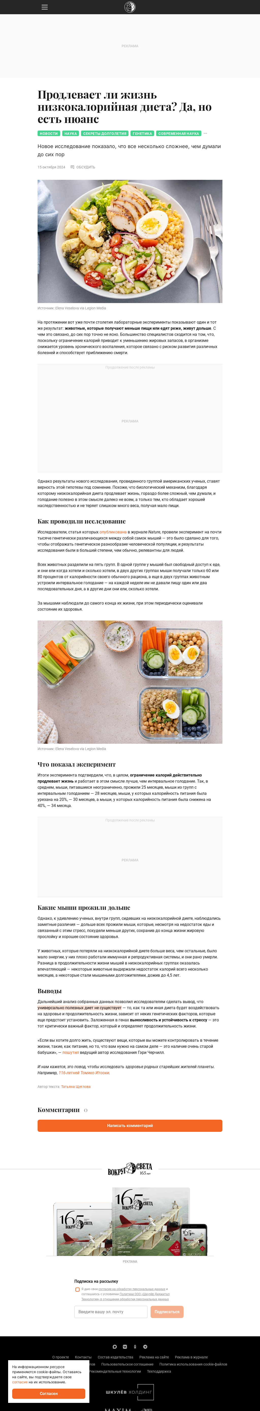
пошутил (70, 1052)
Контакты (83, 1357)
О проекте (60, 1357)
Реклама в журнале (191, 1357)
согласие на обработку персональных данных (132, 1289)
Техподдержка (159, 1371)
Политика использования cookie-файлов (193, 1364)
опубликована (113, 532)
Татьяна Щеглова (76, 1087)
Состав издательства (115, 1357)
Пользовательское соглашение (127, 1364)
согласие (20, 1382)
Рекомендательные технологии (115, 1371)
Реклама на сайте (154, 1357)
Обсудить (82, 167)
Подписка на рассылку (96, 1281)
